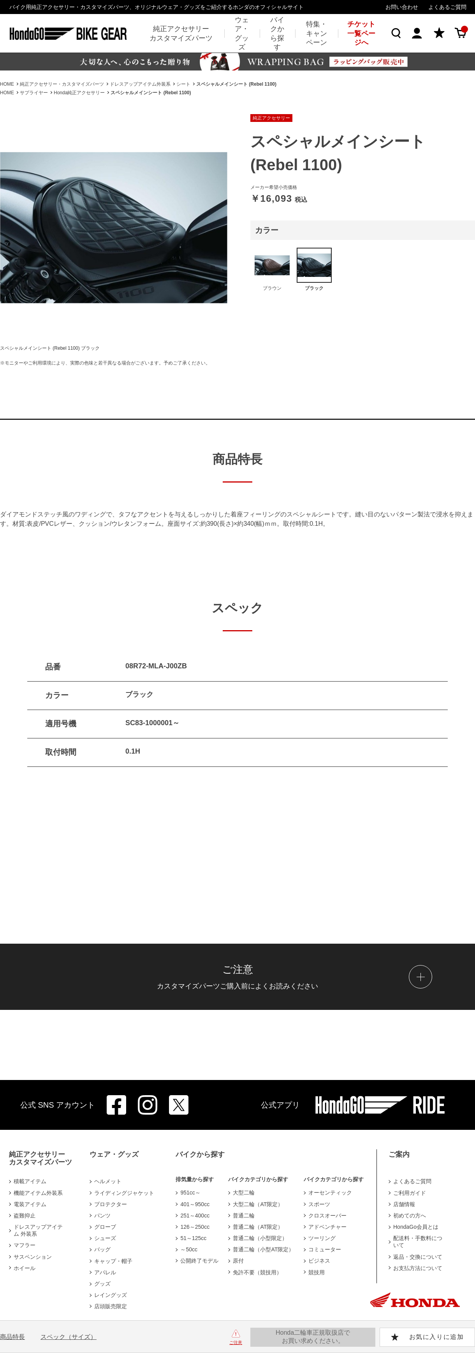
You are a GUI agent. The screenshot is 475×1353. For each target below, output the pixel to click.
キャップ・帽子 (113, 1261)
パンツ (102, 1215)
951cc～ (190, 1192)
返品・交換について (417, 1257)
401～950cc (194, 1204)
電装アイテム (30, 1204)
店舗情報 (404, 1204)
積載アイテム (30, 1181)
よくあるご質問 (447, 7)
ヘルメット (107, 1181)
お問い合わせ (401, 7)
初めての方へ (409, 1215)
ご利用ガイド (409, 1193)
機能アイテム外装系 (38, 1193)
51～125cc (193, 1238)
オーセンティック (330, 1192)
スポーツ (319, 1204)
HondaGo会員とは (415, 1227)
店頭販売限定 (110, 1306)
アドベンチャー (327, 1227)
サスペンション (33, 1257)
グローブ (105, 1227)
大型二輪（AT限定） (258, 1204)
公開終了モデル (199, 1261)
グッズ (102, 1284)
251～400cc (194, 1215)
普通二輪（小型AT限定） (263, 1249)
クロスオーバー (327, 1215)
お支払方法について (417, 1268)
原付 (238, 1261)
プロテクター (110, 1204)
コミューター (324, 1249)
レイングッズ (110, 1295)
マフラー (24, 1245)
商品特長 (12, 1337)
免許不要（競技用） (257, 1272)
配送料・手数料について (417, 1241)
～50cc (188, 1249)
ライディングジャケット (124, 1193)
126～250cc (194, 1227)
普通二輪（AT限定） (258, 1227)
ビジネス (319, 1261)
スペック (68, 1337)
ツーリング (322, 1238)
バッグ (102, 1249)
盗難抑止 (24, 1215)
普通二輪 (244, 1215)
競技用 (316, 1272)
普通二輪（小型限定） (260, 1238)
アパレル (105, 1272)
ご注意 (235, 1342)
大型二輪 (244, 1192)
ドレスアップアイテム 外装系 (38, 1230)
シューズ (105, 1238)
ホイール (24, 1268)
